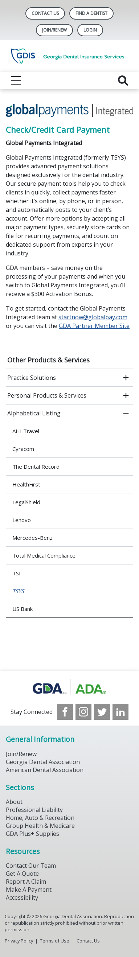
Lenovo (21, 519)
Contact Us (45, 13)
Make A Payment (29, 890)
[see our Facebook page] (65, 712)
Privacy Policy (19, 940)
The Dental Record (36, 466)
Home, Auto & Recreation (40, 818)
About (14, 802)
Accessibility (22, 897)
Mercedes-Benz (32, 537)
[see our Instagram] (83, 712)
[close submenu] (126, 413)
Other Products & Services (48, 360)
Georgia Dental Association (43, 762)
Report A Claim (26, 882)
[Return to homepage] (69, 56)
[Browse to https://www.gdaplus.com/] (69, 687)
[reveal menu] (16, 80)
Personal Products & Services (46, 395)
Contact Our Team (31, 866)
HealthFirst (26, 484)
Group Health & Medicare (40, 826)
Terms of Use (54, 940)
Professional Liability (34, 810)
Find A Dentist (91, 13)
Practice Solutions (31, 378)
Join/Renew (54, 30)
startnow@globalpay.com (92, 317)
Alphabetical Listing (34, 413)
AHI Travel (25, 431)
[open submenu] (126, 377)
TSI (16, 573)
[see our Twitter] (102, 712)
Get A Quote (22, 874)
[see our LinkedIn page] (120, 712)
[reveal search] (123, 80)
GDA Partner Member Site (94, 326)
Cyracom (23, 448)
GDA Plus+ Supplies (32, 834)
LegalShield (26, 502)
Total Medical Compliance (43, 555)
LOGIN (90, 30)
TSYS (18, 591)
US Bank (22, 608)
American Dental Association (44, 770)
